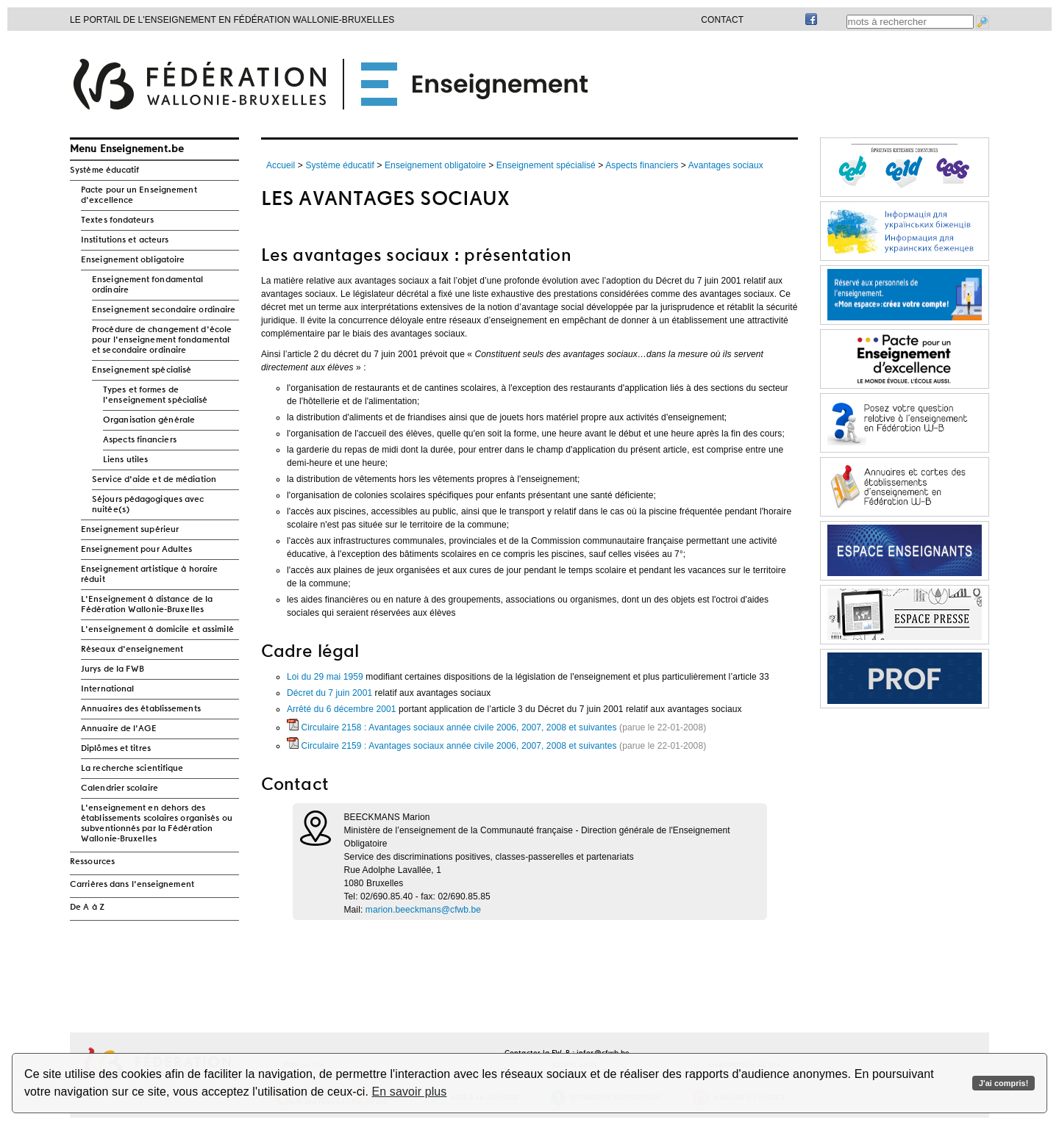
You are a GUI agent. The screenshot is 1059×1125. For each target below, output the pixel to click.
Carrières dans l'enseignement (132, 884)
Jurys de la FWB (113, 669)
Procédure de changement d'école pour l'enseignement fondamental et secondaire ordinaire (162, 340)
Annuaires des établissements (141, 709)
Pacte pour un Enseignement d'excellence (139, 195)
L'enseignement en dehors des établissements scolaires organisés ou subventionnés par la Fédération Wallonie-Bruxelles (156, 824)
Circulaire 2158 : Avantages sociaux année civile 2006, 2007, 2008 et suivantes (452, 727)
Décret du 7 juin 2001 (329, 693)
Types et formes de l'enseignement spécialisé (155, 395)
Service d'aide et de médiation (154, 479)
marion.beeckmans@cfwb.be (423, 910)
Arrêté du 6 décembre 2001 (341, 709)
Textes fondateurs (117, 220)
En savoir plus (409, 1091)
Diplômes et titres (116, 748)
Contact (722, 20)
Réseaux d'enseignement (132, 649)
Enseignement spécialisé (141, 370)
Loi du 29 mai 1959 (325, 677)
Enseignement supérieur (130, 529)
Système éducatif (105, 170)
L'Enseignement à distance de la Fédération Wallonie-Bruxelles (147, 604)
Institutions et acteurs (124, 240)
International (107, 689)
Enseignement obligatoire (133, 260)
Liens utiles (125, 460)
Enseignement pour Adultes (137, 549)
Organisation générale (149, 420)
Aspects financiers (139, 440)
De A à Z (87, 907)
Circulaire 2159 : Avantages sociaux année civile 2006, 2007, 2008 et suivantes (452, 746)
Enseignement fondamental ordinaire (147, 285)
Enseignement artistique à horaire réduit (149, 574)
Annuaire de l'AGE (119, 729)
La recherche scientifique (132, 768)
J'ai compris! (1003, 1083)
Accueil (280, 165)
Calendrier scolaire (119, 788)
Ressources (92, 862)
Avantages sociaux (725, 165)
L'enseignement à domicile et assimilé (157, 629)
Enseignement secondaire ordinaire (163, 310)
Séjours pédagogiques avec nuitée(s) (148, 504)
